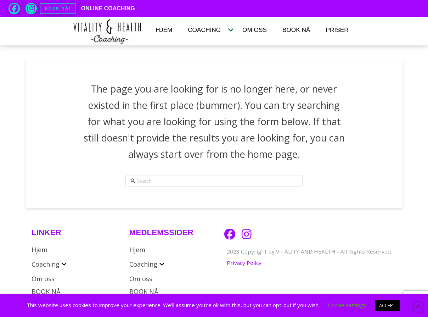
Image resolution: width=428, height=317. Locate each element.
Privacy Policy (244, 262)
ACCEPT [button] (387, 305)
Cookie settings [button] (347, 304)
